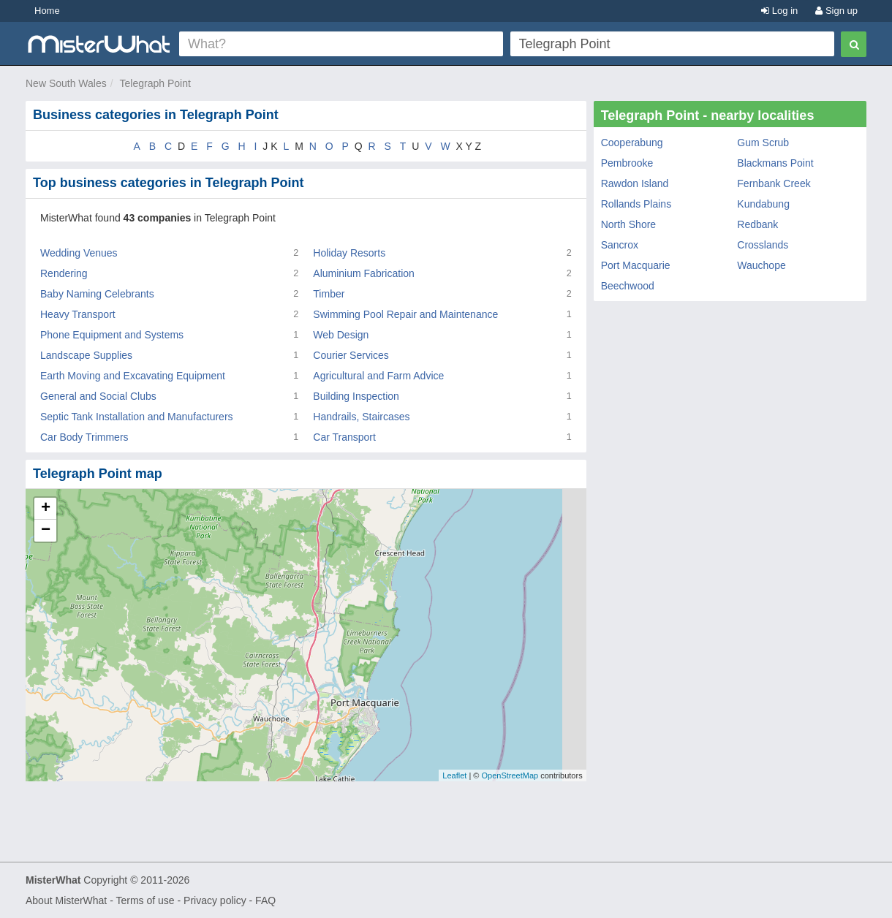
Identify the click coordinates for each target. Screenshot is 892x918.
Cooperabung (632, 142)
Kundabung (763, 204)
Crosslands (762, 245)
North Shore (628, 224)
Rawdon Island (635, 183)
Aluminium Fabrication (364, 273)
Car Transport (344, 437)
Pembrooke (627, 163)
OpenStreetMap (509, 775)
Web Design (340, 335)
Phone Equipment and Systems (112, 335)
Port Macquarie (635, 265)
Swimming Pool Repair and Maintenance (405, 314)
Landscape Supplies (86, 355)
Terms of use (145, 900)
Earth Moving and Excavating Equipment (132, 376)
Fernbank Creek (773, 183)
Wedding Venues (79, 253)
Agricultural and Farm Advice (378, 376)
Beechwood (627, 286)
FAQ (265, 900)
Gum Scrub (763, 142)
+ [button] (45, 509)
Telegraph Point (155, 83)
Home (47, 10)
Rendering (64, 273)
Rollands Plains (636, 204)
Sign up (836, 10)
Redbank (757, 224)
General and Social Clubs (98, 396)
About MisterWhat (66, 900)
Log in (779, 10)
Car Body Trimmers (84, 437)
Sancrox (619, 245)
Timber (328, 294)
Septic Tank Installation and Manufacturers (136, 416)
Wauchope (761, 265)
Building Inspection (356, 396)
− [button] (45, 531)
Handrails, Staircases (361, 416)
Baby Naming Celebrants (97, 294)
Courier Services (350, 355)
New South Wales (66, 83)
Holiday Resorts (349, 253)
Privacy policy (215, 900)
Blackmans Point (775, 163)
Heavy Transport (78, 314)
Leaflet (454, 775)
